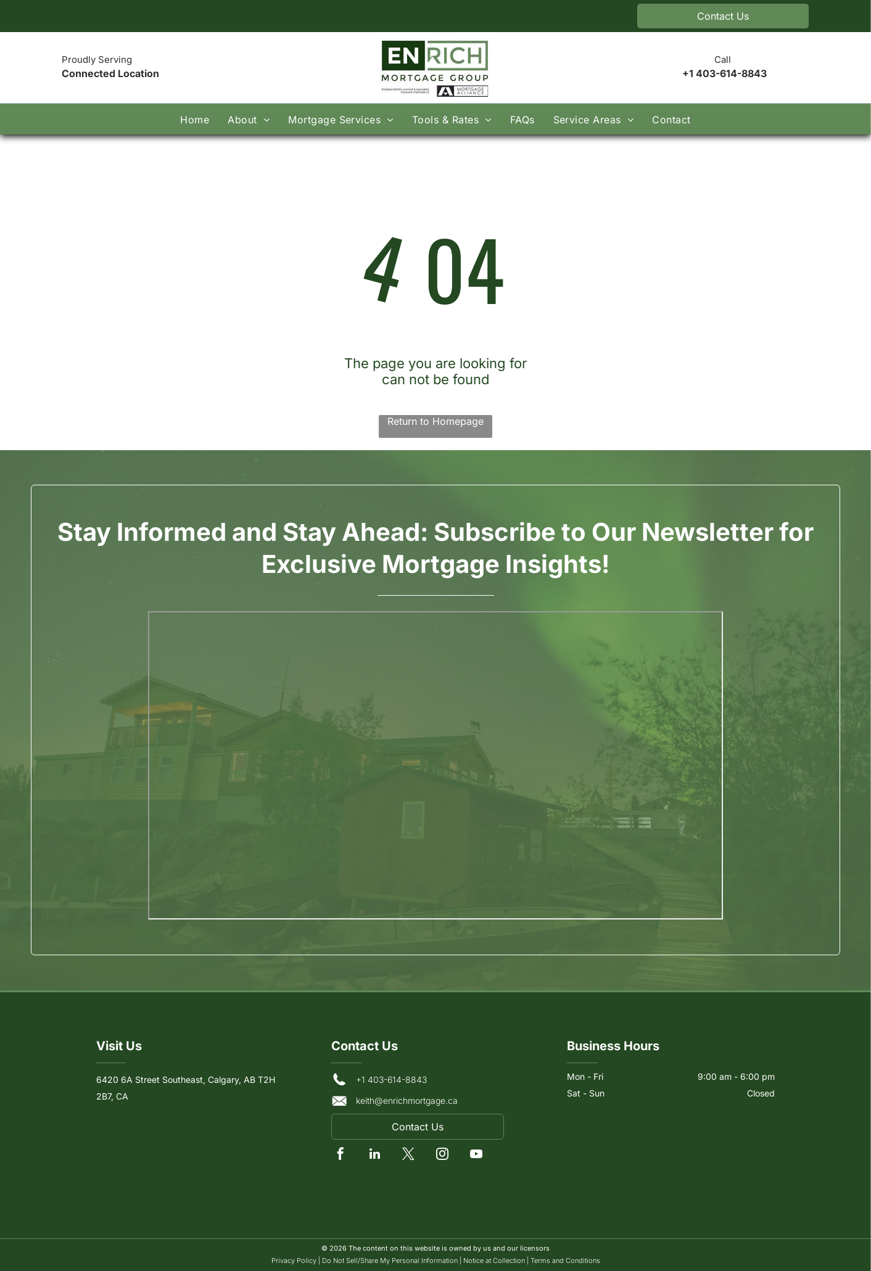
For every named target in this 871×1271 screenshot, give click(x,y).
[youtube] (476, 1155)
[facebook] (340, 1155)
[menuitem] (194, 119)
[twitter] (408, 1155)
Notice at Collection (494, 1260)
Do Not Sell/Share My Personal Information (390, 1260)
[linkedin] (374, 1155)
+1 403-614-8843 (724, 73)
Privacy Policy (293, 1260)
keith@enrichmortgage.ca (407, 1100)
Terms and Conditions (565, 1260)
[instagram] (442, 1155)
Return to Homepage (435, 421)
